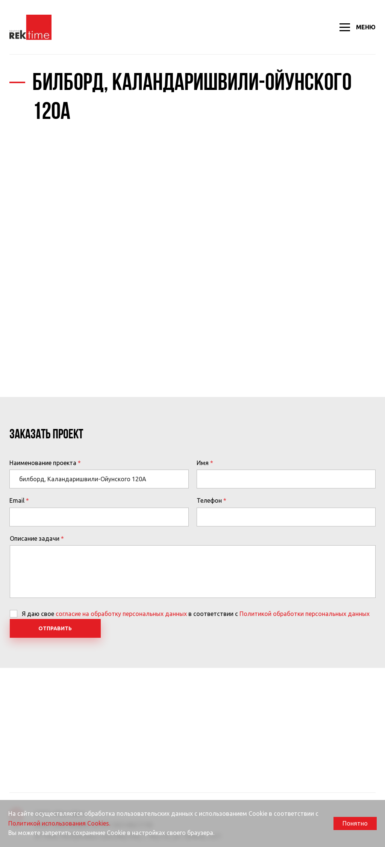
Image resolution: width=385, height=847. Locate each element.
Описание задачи (34, 538)
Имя (203, 462)
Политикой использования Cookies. (59, 823)
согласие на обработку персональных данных (121, 613)
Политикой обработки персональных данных (304, 613)
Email (16, 500)
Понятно (355, 823)
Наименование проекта (42, 462)
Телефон (209, 500)
